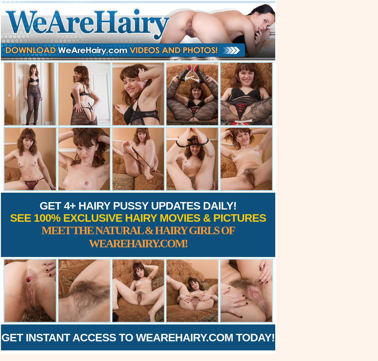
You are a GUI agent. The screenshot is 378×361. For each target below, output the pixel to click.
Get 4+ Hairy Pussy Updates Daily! (138, 225)
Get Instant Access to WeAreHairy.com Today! (138, 337)
